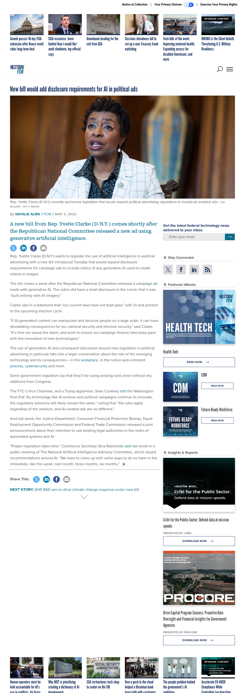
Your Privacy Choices (174, 5)
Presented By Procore (180, 632)
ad (155, 283)
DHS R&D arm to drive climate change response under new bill (87, 489)
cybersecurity (36, 366)
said (127, 446)
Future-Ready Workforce (216, 409)
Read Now (199, 362)
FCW (47, 214)
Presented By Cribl (177, 533)
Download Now (199, 541)
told (123, 391)
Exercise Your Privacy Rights (218, 4)
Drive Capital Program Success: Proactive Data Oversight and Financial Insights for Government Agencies (195, 619)
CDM (204, 375)
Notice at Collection (134, 4)
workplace (89, 360)
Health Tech (170, 352)
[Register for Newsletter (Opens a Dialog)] (230, 237)
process (16, 366)
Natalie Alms (27, 214)
